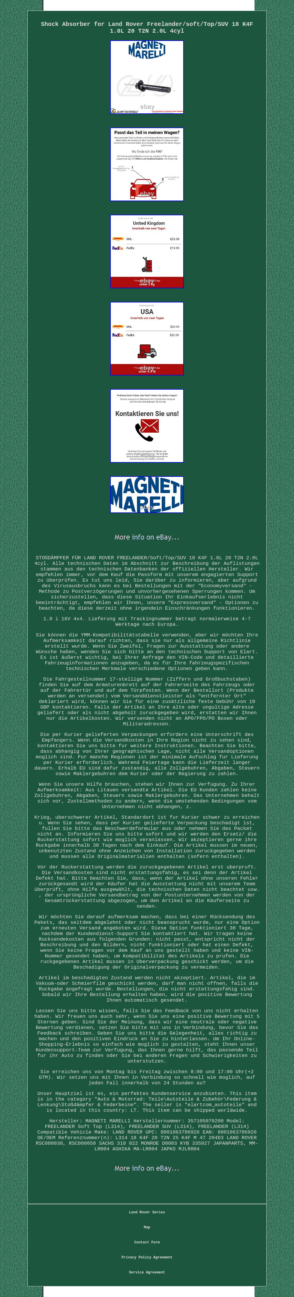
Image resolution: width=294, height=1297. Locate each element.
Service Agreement (147, 1272)
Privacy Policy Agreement (147, 1257)
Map (147, 1227)
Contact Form (147, 1242)
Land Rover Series (147, 1212)
